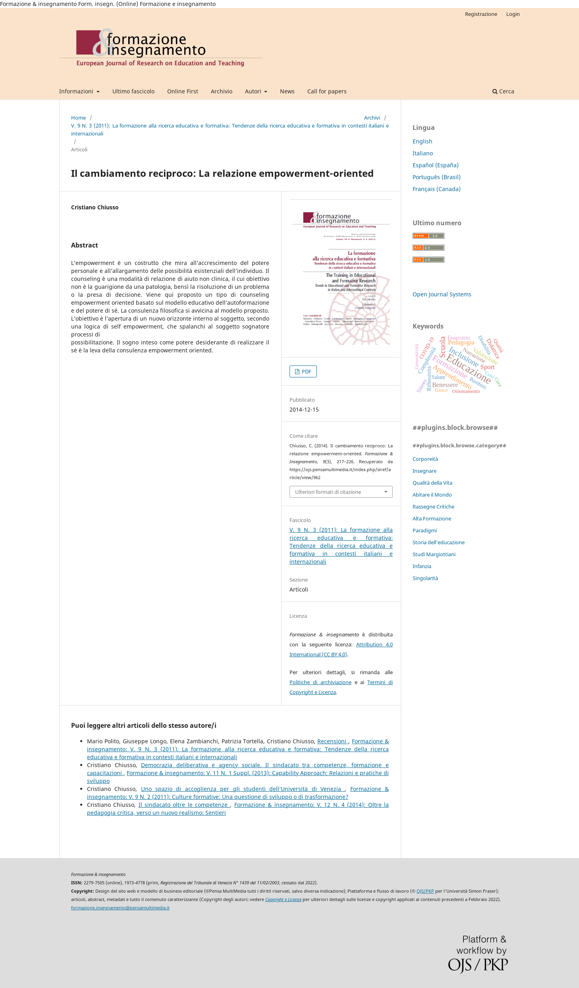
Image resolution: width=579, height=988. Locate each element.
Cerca (503, 91)
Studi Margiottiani (434, 554)
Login (513, 13)
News (287, 91)
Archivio (221, 91)
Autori (254, 91)
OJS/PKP (425, 891)
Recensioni (332, 741)
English (422, 141)
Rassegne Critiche (433, 506)
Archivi (372, 117)
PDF (306, 371)
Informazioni (77, 91)
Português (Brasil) (437, 177)
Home (78, 117)
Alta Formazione (432, 518)
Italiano (423, 153)
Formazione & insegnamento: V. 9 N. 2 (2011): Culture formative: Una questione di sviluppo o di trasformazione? (238, 792)
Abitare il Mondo (432, 494)
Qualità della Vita (432, 482)
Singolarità (425, 578)
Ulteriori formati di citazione (328, 491)
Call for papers (327, 91)
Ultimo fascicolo (133, 91)
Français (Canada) (437, 189)
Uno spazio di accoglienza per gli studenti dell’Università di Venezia (243, 789)
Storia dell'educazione (439, 542)
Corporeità (425, 458)
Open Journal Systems (442, 294)
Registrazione (481, 13)
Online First (182, 91)
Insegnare (424, 470)
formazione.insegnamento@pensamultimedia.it (120, 908)
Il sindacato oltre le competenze (184, 804)
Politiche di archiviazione (320, 682)
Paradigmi (425, 530)
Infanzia (422, 566)
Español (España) (436, 165)
